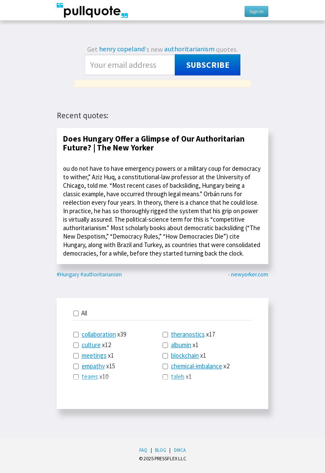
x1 (93, 355)
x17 (188, 334)
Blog (160, 450)
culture (91, 345)
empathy (93, 366)
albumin (181, 345)
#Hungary (68, 274)
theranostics (188, 334)
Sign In (256, 11)
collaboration (99, 334)
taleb (178, 377)
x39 (99, 334)
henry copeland (122, 49)
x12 (92, 345)
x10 (90, 377)
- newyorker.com (248, 274)
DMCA (180, 450)
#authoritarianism (101, 274)
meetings (94, 355)
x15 (94, 366)
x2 (195, 366)
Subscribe (207, 65)
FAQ (143, 450)
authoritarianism (189, 49)
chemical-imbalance (196, 366)
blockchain (185, 355)
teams (90, 377)
